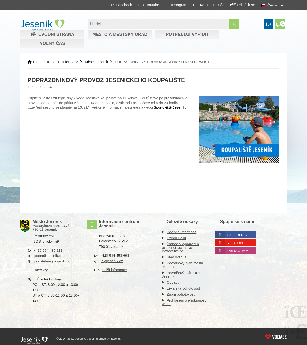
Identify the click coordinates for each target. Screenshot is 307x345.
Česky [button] (272, 5)
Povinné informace (181, 232)
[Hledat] (234, 24)
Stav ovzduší (177, 257)
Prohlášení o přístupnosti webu (184, 302)
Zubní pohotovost (181, 294)
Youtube (236, 243)
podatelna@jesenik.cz (52, 261)
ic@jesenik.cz (112, 261)
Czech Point (176, 238)
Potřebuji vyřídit (187, 34)
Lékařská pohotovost (183, 288)
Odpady (173, 282)
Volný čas (52, 43)
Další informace (114, 270)
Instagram (237, 251)
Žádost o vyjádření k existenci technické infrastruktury (180, 247)
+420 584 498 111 (47, 250)
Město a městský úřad (119, 34)
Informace (70, 62)
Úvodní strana (42, 25)
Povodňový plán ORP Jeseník (181, 274)
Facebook (237, 235)
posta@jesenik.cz (48, 256)
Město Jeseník (96, 62)
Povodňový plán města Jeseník (182, 265)
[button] (208, 4)
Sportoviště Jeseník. (170, 107)
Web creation (276, 336)
